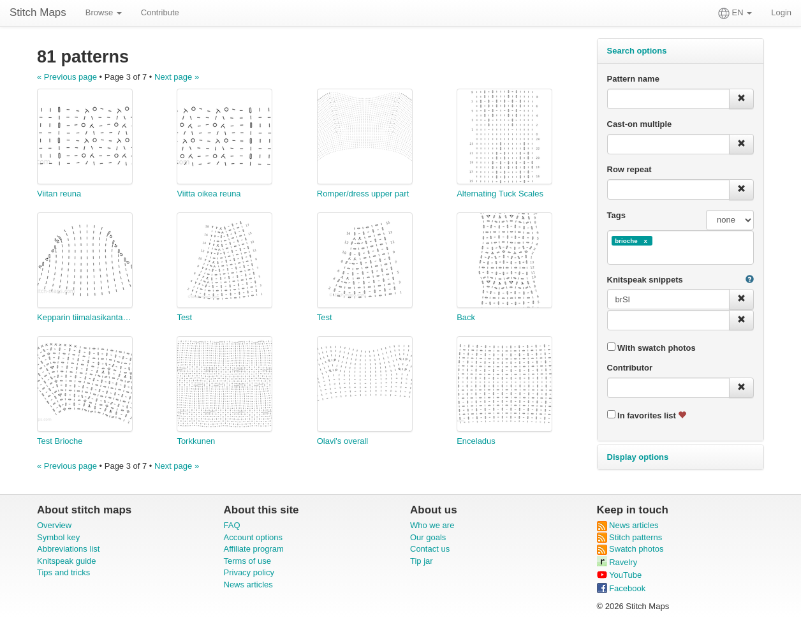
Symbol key (58, 537)
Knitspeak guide (66, 561)
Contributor (629, 367)
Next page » (176, 77)
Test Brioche (60, 441)
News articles (248, 584)
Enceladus (476, 441)
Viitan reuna (59, 193)
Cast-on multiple (639, 124)
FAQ (232, 525)
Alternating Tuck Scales (500, 193)
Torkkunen (196, 441)
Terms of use (247, 561)
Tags (616, 215)
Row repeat (629, 169)
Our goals (428, 537)
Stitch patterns (630, 537)
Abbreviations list (68, 549)
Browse (103, 12)
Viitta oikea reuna (208, 193)
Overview (54, 525)
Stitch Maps (38, 12)
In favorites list (647, 415)
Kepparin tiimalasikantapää (85, 317)
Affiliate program (254, 549)
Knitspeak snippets (645, 279)
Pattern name (633, 79)
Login (781, 12)
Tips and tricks (63, 572)
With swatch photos (651, 347)
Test (184, 317)
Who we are (432, 525)
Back (466, 317)
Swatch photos (630, 549)
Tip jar (421, 561)
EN (735, 13)
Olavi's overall (343, 441)
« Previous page (67, 77)
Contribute (160, 12)
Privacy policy (249, 572)
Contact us (430, 549)
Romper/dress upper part (363, 193)
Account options (253, 537)
